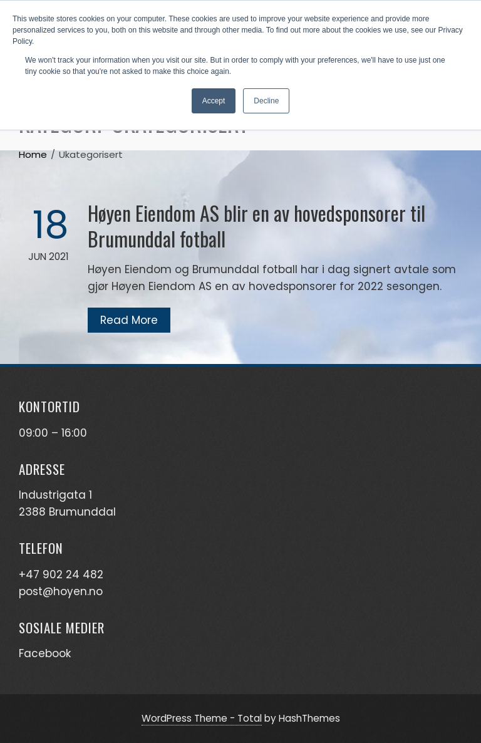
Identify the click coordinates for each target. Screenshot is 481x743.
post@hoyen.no (61, 591)
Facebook (45, 653)
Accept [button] (213, 100)
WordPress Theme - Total (202, 718)
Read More (129, 320)
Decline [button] (266, 100)
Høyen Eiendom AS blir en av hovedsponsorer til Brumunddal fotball (256, 225)
